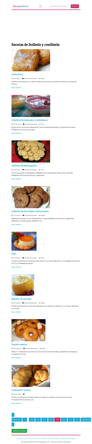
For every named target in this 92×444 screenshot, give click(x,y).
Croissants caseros (21, 390)
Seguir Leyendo (16, 87)
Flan (14, 254)
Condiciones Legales (67, 438)
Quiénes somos (23, 438)
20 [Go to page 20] (44, 420)
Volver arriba (19, 431)
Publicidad (53, 438)
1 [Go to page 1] (24, 420)
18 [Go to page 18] (32, 420)
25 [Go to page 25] (77, 420)
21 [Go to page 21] (51, 420)
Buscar (75, 6)
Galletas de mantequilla (24, 165)
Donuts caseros (19, 344)
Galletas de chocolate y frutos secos (30, 211)
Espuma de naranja (21, 299)
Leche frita (17, 74)
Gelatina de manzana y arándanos (30, 120)
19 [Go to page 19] (38, 420)
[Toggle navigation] (40, 6)
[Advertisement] (46, 26)
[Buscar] (59, 6)
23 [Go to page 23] (64, 420)
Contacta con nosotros (39, 438)
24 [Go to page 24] (71, 420)
